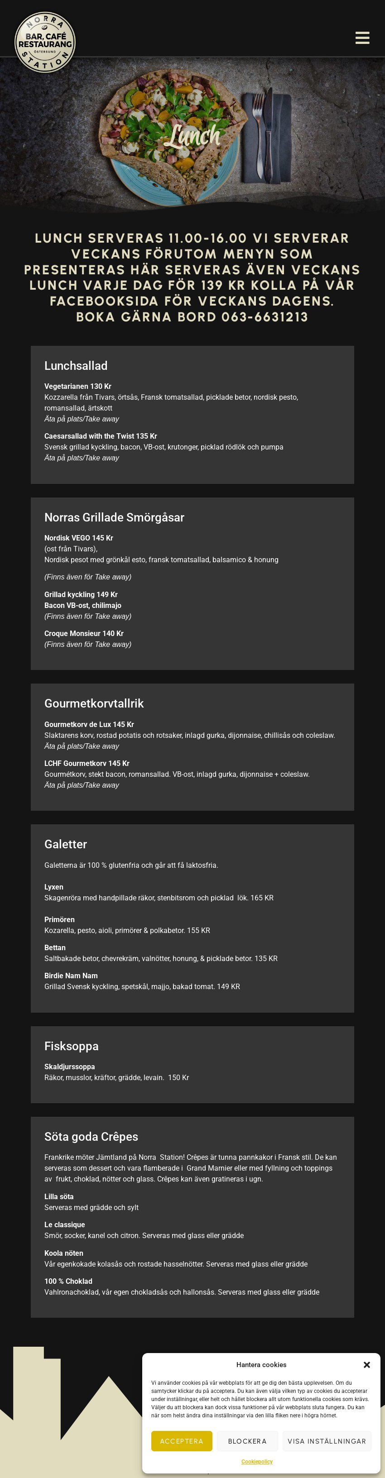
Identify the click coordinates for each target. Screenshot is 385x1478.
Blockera (247, 1441)
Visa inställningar (327, 1441)
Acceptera (182, 1441)
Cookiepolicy (257, 1462)
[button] (366, 1364)
